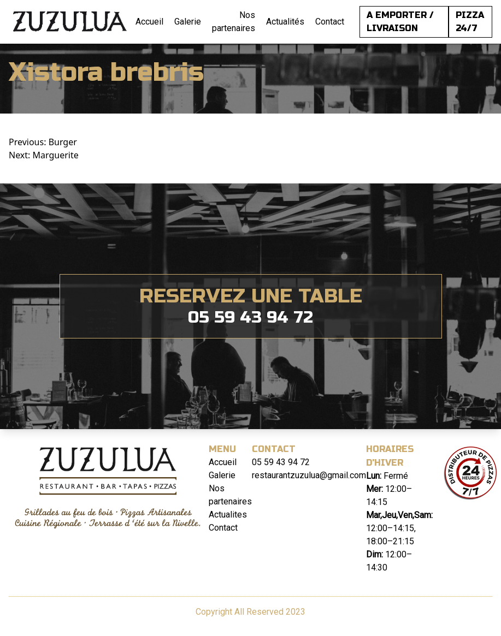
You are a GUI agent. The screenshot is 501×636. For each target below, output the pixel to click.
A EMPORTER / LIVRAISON (400, 21)
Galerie (187, 21)
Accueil (149, 21)
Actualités (285, 21)
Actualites (228, 514)
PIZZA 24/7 (470, 21)
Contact (329, 21)
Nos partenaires (233, 21)
